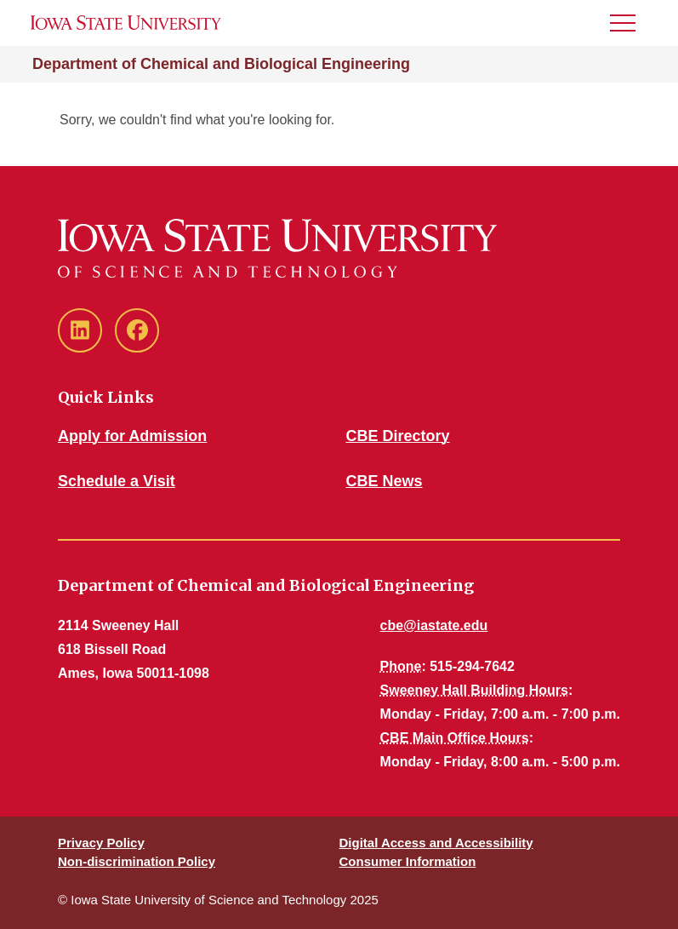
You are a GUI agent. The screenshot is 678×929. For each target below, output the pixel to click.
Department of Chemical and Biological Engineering (221, 63)
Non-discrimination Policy (136, 861)
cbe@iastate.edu (434, 625)
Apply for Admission (132, 435)
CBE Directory (398, 435)
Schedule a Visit (116, 481)
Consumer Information (407, 861)
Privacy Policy (101, 842)
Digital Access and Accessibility (436, 842)
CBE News (384, 481)
